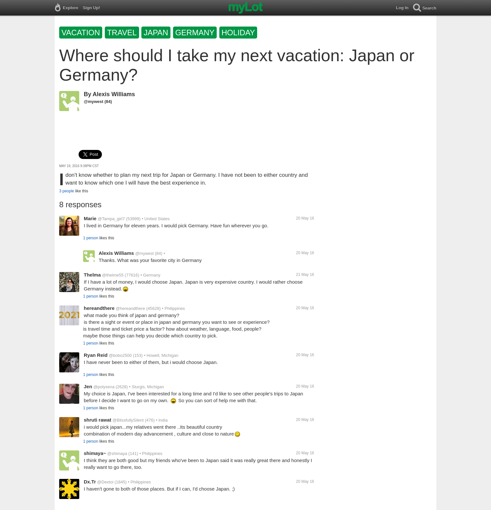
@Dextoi (105, 482)
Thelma (92, 275)
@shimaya (117, 453)
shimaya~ (95, 453)
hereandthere (99, 308)
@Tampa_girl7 (111, 218)
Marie (90, 218)
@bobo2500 (120, 355)
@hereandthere (130, 308)
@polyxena (104, 386)
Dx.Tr (90, 481)
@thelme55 (113, 275)
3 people (66, 191)
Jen (88, 386)
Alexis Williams (114, 94)
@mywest (93, 101)
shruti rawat (97, 420)
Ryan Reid (95, 355)
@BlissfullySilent (128, 420)
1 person (90, 238)
